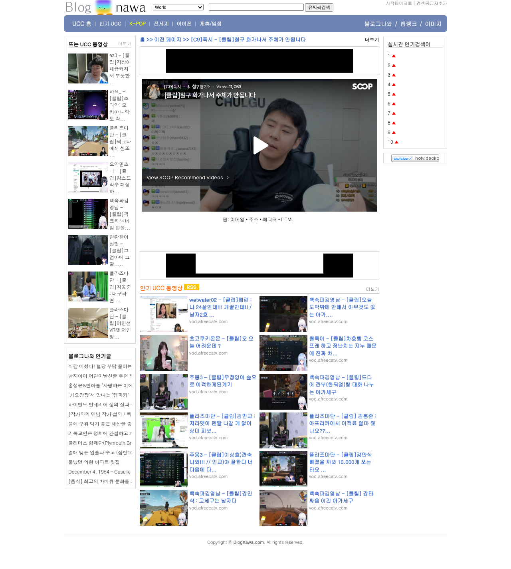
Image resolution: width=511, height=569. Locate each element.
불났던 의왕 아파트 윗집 (94, 461)
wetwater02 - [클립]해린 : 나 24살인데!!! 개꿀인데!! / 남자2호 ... (220, 307)
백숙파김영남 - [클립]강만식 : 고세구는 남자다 (220, 497)
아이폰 (184, 23)
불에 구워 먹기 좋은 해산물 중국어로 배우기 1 (117, 423)
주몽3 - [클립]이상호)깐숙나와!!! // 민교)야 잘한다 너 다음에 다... (221, 462)
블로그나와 (378, 24)
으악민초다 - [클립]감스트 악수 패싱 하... (120, 177)
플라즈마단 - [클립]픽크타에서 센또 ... (120, 141)
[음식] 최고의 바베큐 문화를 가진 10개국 (112, 481)
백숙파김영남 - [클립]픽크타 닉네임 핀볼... (120, 214)
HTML (287, 219)
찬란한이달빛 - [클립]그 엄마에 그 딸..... (119, 250)
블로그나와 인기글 (89, 356)
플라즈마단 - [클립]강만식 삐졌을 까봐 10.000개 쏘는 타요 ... (340, 462)
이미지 (433, 24)
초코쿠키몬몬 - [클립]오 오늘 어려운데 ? (221, 342)
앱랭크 (408, 24)
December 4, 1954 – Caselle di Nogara (110, 471)
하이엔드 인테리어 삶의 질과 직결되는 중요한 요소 (122, 404)
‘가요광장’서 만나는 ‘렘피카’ (98, 394)
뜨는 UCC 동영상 (88, 44)
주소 (253, 219)
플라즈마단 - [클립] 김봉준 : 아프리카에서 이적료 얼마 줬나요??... (342, 423)
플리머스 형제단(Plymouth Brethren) (107, 442)
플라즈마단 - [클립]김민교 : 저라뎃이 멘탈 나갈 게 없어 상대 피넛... (222, 423)
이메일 (237, 219)
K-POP (137, 23)
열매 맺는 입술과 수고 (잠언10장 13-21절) (114, 452)
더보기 (124, 43)
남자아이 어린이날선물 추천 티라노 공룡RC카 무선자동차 (129, 375)
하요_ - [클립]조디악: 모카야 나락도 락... (119, 105)
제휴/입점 (211, 23)
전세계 (161, 23)
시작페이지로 (399, 3)
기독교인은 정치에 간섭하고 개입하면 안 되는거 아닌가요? (130, 433)
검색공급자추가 (431, 3)
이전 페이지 (167, 39)
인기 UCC (110, 23)
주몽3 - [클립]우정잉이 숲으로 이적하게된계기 (223, 380)
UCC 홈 (81, 24)
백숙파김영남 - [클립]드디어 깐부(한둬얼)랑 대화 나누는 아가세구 (341, 384)
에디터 (270, 219)
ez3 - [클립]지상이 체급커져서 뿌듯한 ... (120, 68)
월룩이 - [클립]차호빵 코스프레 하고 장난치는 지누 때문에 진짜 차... (342, 346)
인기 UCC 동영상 (161, 288)
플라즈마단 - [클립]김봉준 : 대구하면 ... (120, 286)
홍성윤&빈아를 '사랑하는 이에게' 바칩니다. (114, 385)
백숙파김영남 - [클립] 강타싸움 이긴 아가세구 (341, 497)
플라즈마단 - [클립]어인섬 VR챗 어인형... (120, 323)
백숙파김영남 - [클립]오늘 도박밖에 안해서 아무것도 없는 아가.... (342, 307)
